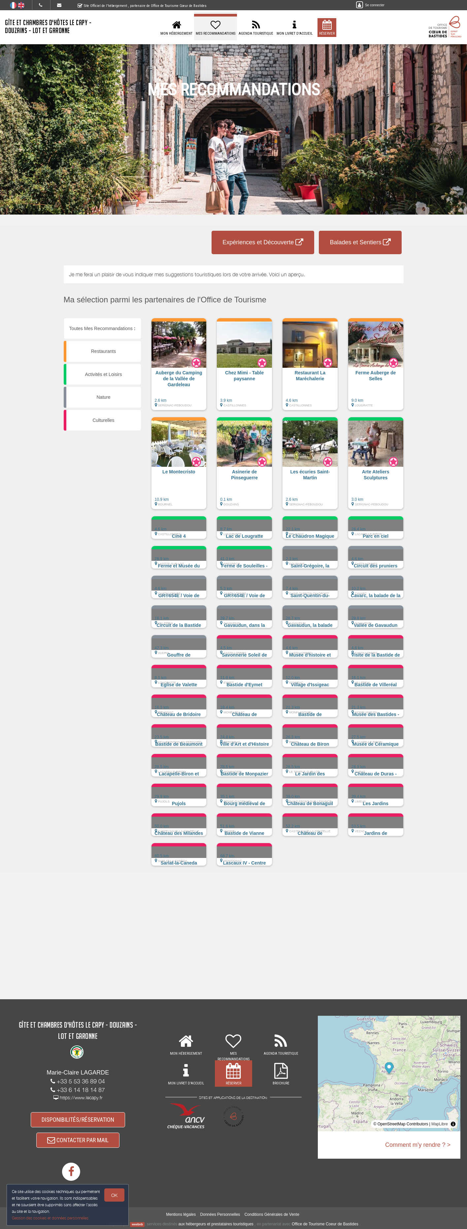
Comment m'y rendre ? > (417, 1145)
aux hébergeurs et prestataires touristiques (215, 1224)
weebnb (137, 1224)
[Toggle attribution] (453, 1124)
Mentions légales (181, 1214)
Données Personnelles (220, 1214)
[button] (179, 367)
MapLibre (439, 1124)
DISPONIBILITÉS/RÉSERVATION (78, 1119)
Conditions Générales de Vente (272, 1214)
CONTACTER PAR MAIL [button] (78, 1140)
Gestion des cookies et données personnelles (50, 1217)
